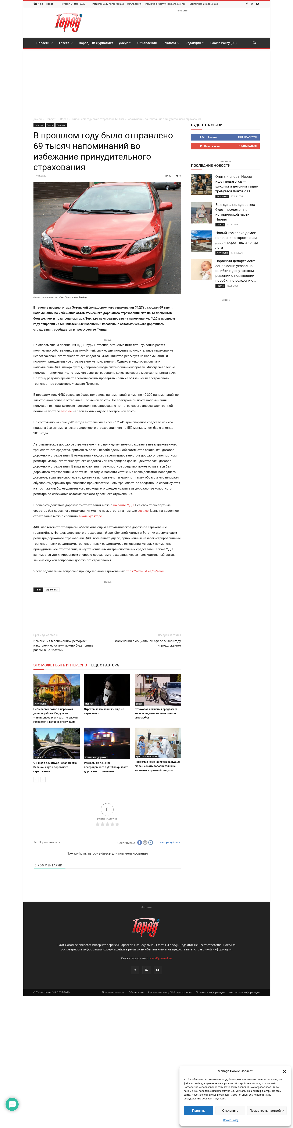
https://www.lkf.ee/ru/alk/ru (145, 571)
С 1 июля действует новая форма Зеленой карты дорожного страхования (55, 767)
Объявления (134, 3)
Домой (37, 119)
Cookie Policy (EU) (223, 43)
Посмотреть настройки (267, 1111)
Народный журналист (96, 43)
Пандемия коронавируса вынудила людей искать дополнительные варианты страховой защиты (158, 766)
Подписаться (248, 146)
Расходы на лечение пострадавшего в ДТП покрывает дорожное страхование (106, 767)
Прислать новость (113, 1124)
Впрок (64, 119)
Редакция (195, 43)
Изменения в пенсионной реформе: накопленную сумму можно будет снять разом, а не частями (63, 645)
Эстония (61, 125)
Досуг (125, 43)
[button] (284, 1071)
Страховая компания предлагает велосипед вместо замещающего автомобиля (157, 713)
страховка (52, 589)
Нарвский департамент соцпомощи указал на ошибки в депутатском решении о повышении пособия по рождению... (235, 271)
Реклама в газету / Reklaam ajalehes (165, 3)
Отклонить (230, 1111)
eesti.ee (66, 411)
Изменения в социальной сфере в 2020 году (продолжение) (148, 643)
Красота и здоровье (96, 757)
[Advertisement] (146, 80)
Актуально (40, 703)
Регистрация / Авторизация (108, 3)
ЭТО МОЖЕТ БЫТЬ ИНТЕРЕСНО (60, 665)
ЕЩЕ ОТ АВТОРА (105, 665)
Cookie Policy (231, 1120)
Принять (198, 1111)
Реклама (171, 43)
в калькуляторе (90, 516)
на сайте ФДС (123, 505)
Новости (44, 43)
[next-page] (43, 779)
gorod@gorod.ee (160, 1090)
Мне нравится (247, 137)
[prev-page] (36, 779)
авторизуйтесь (169, 842)
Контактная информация (203, 3)
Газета (66, 43)
